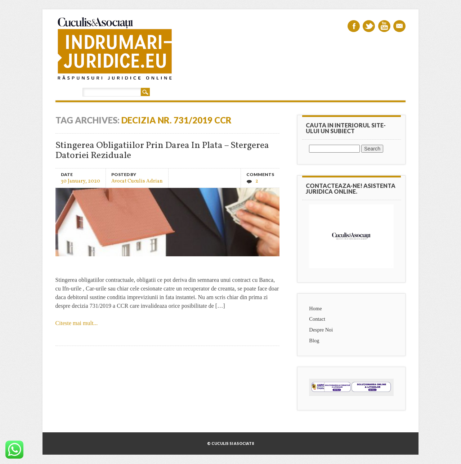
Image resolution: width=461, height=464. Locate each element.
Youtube (384, 26)
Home (315, 308)
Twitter (369, 26)
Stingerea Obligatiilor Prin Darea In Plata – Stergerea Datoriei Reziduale (162, 150)
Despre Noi (321, 330)
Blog (314, 340)
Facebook (354, 26)
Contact (317, 319)
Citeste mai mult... (76, 323)
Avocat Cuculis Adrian (137, 181)
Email (399, 26)
